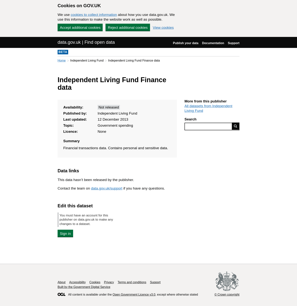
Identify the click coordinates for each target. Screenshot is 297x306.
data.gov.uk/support (106, 188)
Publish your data (185, 43)
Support (233, 43)
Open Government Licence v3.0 (134, 294)
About (62, 282)
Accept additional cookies (80, 28)
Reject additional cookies (128, 28)
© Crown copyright (226, 294)
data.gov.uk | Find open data (86, 42)
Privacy (109, 282)
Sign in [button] (65, 234)
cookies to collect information (94, 15)
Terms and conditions (132, 282)
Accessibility (77, 282)
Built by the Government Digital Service (84, 287)
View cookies (163, 27)
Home (62, 60)
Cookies (94, 282)
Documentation (213, 43)
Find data (235, 126)
